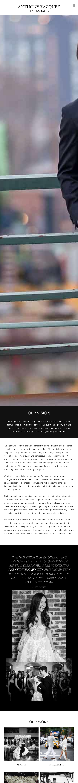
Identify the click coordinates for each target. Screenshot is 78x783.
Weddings (21, 765)
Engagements (56, 765)
